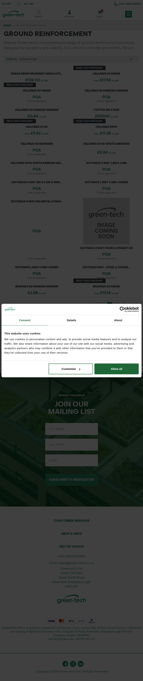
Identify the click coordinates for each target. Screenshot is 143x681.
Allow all (116, 368)
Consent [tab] (25, 320)
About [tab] (118, 320)
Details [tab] (71, 320)
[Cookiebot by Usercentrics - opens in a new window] (122, 309)
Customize (71, 368)
